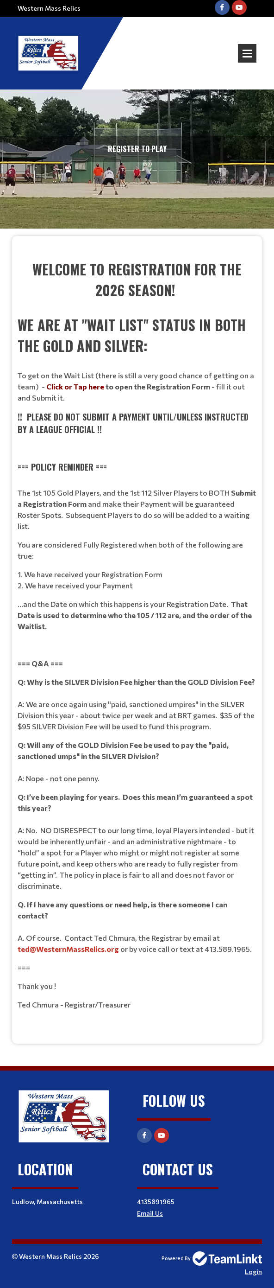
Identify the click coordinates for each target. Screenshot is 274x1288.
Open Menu (247, 53)
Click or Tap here (75, 386)
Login (253, 1271)
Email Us (150, 1213)
